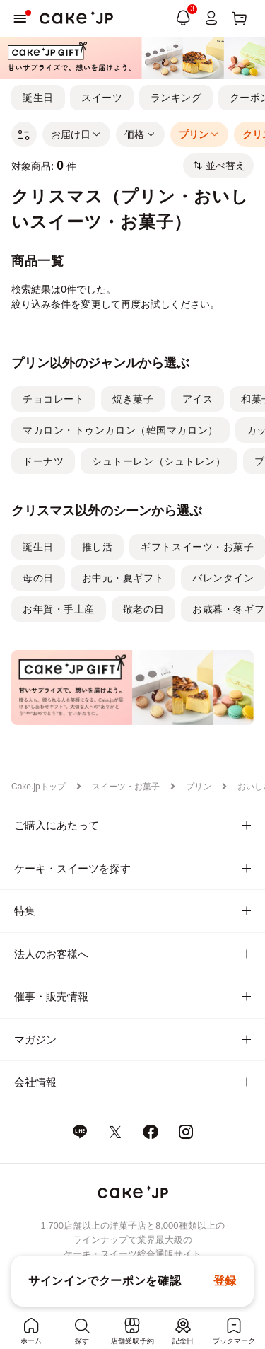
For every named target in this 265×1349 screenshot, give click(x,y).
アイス (197, 399)
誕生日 (38, 97)
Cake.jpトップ (38, 787)
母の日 (38, 578)
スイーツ (101, 97)
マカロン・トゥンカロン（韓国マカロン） (120, 430)
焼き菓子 (132, 399)
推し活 (97, 546)
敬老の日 (143, 609)
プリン (198, 787)
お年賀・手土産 (59, 609)
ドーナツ (43, 461)
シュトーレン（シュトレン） (158, 461)
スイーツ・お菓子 (126, 787)
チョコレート (53, 399)
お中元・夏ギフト (123, 578)
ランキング (176, 97)
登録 (225, 1281)
